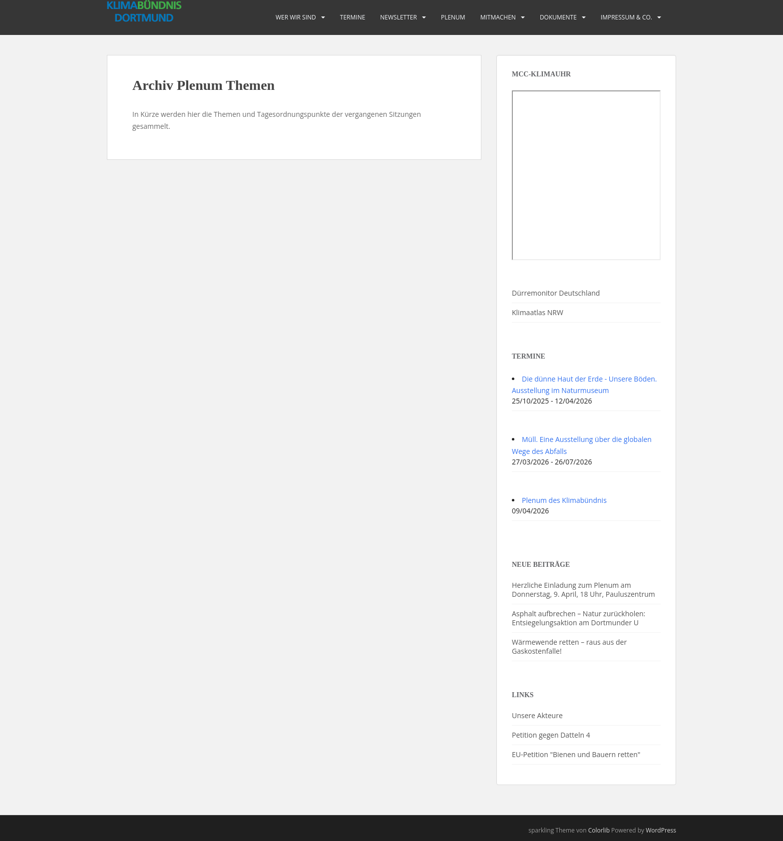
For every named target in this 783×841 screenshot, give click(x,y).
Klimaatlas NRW (537, 312)
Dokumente (558, 17)
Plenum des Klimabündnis (564, 500)
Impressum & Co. (626, 17)
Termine (353, 17)
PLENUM (453, 17)
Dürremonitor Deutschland (556, 293)
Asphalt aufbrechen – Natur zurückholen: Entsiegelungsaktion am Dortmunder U (578, 618)
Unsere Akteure (537, 715)
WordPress (661, 830)
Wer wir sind (296, 17)
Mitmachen (498, 17)
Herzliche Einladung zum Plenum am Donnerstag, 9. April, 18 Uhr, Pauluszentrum (583, 589)
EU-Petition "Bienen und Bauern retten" (576, 754)
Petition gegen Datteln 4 (551, 735)
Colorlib (599, 830)
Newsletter (398, 17)
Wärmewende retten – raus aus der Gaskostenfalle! (569, 646)
